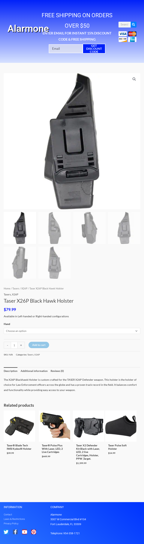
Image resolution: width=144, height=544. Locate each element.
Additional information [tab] (34, 370)
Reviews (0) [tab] (57, 370)
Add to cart (38, 344)
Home (7, 288)
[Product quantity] (14, 345)
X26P (24, 288)
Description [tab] (10, 370)
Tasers (15, 288)
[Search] (133, 24)
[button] (134, 79)
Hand (7, 324)
